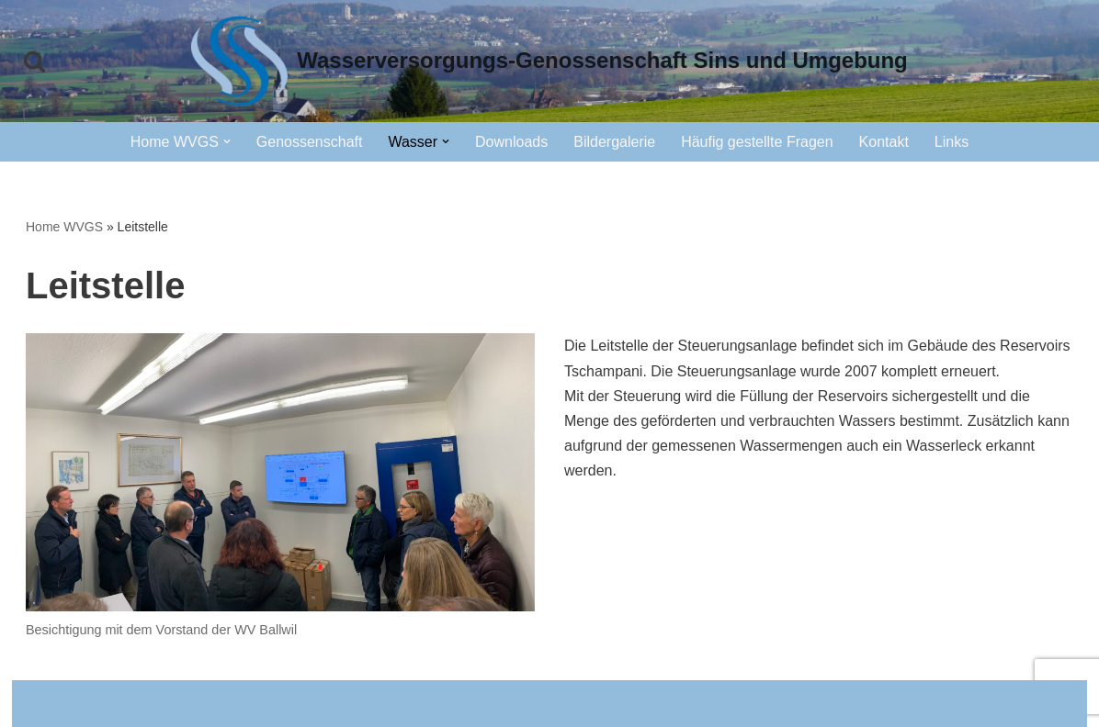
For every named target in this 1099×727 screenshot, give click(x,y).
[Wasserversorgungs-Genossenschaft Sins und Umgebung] (549, 61)
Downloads (511, 142)
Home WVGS (64, 226)
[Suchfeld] (34, 61)
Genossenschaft (309, 142)
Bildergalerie (614, 142)
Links (952, 142)
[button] (227, 141)
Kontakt (884, 142)
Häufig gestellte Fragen (757, 142)
